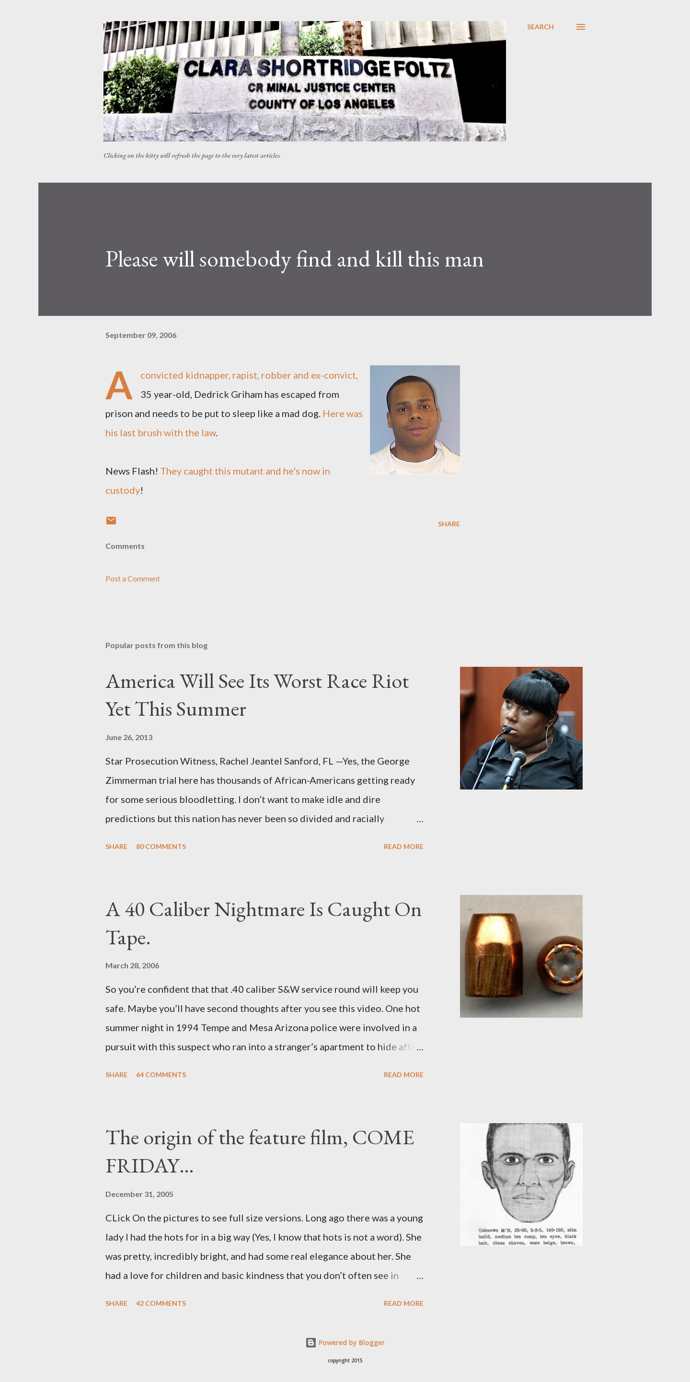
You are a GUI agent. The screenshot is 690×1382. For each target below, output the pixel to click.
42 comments (161, 1303)
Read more (404, 846)
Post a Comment (132, 578)
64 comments (161, 1074)
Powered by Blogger (345, 1342)
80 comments (161, 846)
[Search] (540, 27)
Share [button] (449, 524)
